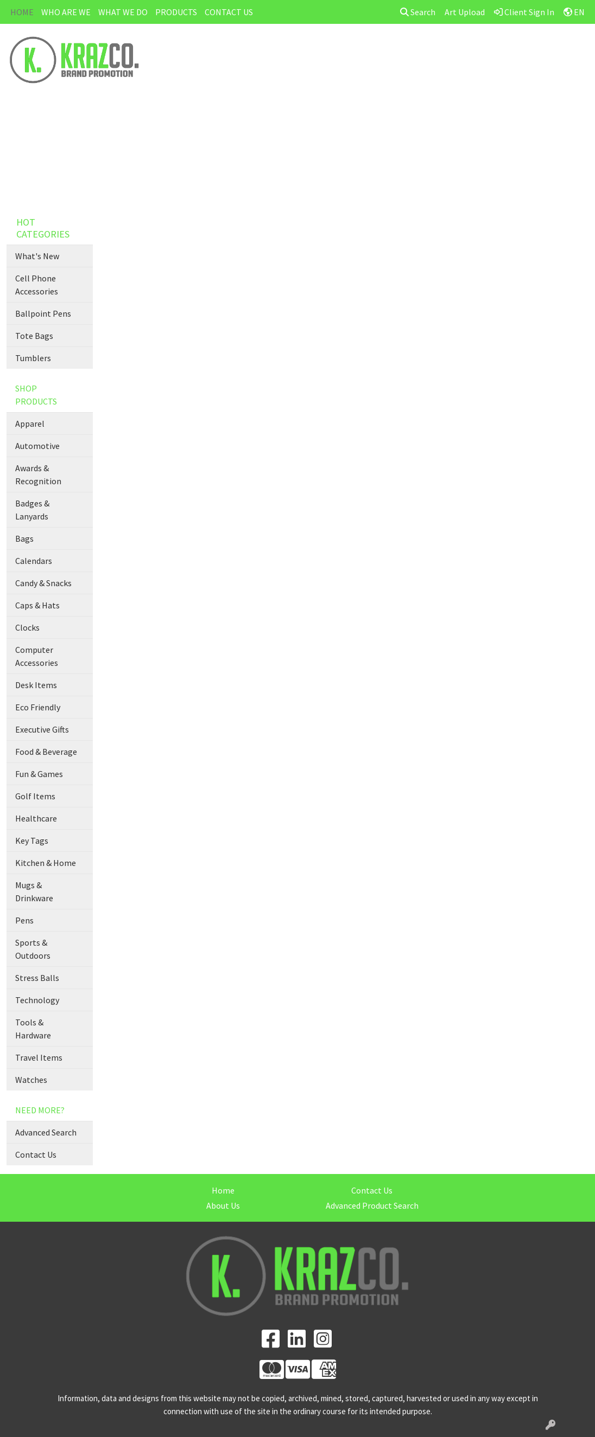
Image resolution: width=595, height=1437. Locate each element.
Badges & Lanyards (32, 510)
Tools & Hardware (33, 1029)
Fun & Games (39, 773)
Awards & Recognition (38, 474)
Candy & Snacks (43, 583)
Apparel (30, 423)
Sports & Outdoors (32, 949)
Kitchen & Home (45, 862)
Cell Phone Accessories (36, 285)
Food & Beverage (46, 751)
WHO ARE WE (66, 12)
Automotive (37, 445)
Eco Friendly (37, 707)
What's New (37, 256)
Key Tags (31, 840)
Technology (37, 1000)
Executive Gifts (42, 729)
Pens (24, 920)
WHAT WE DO (123, 12)
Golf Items (35, 796)
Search (417, 12)
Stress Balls (37, 977)
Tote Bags (34, 335)
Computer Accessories (36, 656)
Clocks (27, 627)
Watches (31, 1079)
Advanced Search (46, 1132)
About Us (223, 1205)
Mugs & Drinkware (34, 891)
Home (223, 1190)
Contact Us (35, 1154)
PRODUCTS (176, 12)
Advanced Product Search (372, 1205)
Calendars (33, 560)
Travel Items (38, 1057)
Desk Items (36, 684)
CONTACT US (229, 12)
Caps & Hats (37, 605)
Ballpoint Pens (43, 313)
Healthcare (36, 818)
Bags (24, 538)
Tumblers (33, 357)
